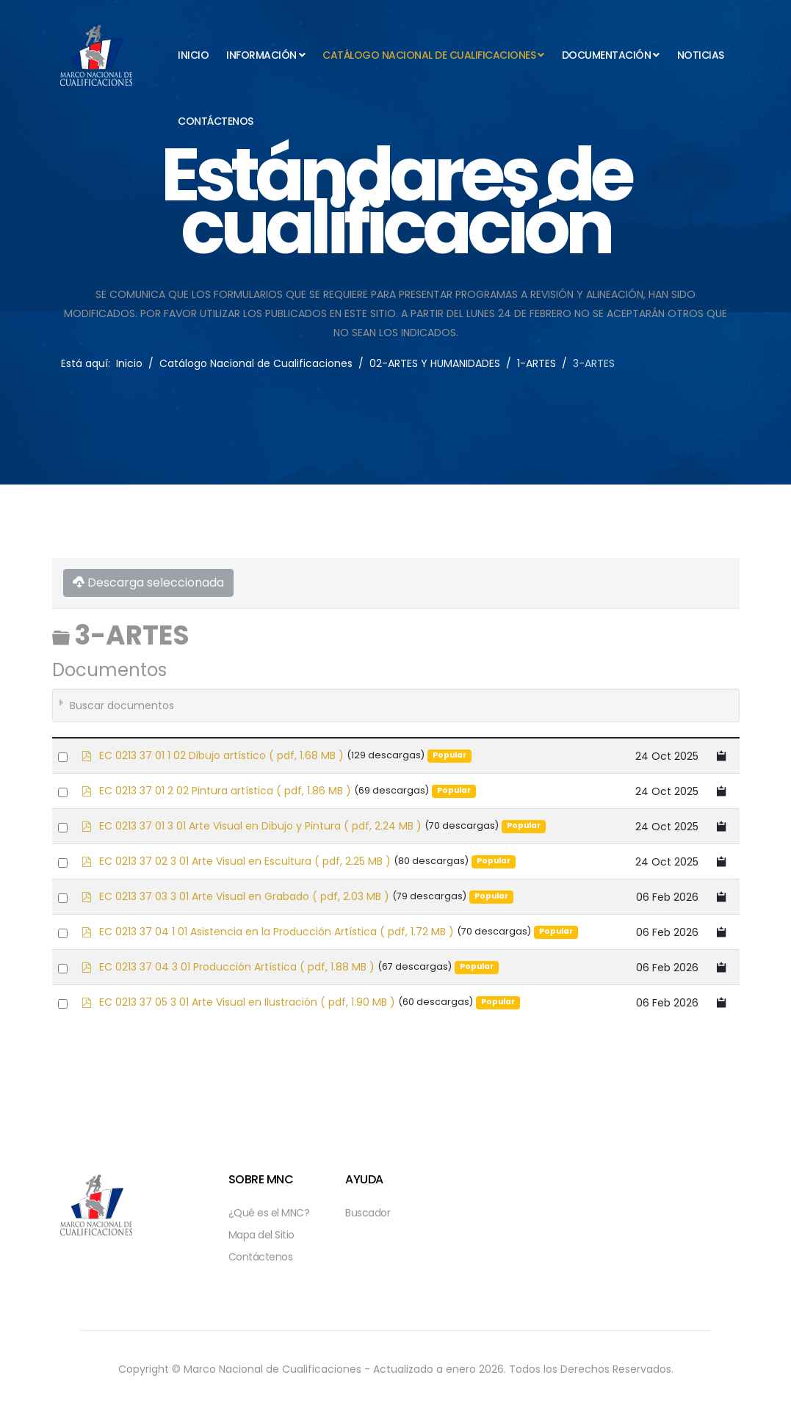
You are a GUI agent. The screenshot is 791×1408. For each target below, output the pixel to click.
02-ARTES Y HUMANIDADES (434, 363)
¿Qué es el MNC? (269, 1212)
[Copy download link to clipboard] (722, 755)
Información (261, 55)
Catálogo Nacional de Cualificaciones (428, 55)
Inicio (193, 55)
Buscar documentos (122, 705)
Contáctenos (215, 121)
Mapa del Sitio (261, 1234)
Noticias (700, 55)
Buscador (367, 1212)
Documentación (606, 55)
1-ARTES (536, 363)
